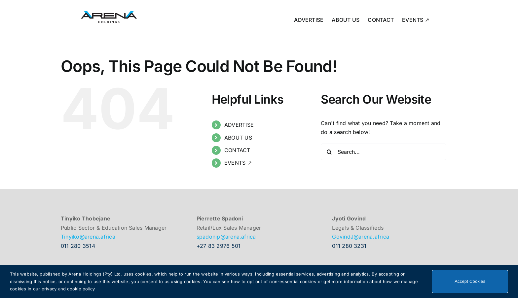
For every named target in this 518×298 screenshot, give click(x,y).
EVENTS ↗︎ (238, 162)
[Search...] (383, 152)
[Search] (329, 152)
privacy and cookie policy (68, 288)
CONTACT (237, 150)
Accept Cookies (470, 281)
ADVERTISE (239, 124)
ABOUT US (238, 137)
